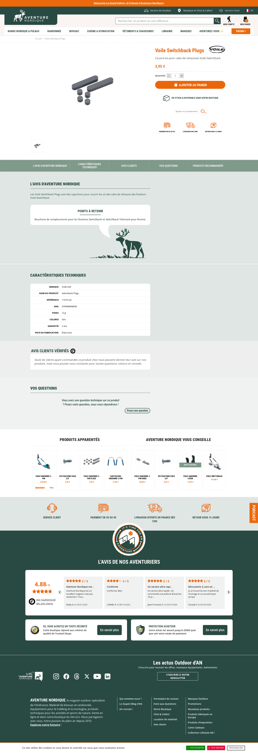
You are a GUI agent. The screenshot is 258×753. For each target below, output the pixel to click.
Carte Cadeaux (196, 727)
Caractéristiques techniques (89, 165)
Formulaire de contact (166, 698)
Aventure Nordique (47, 700)
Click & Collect (162, 713)
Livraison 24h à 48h (190, 131)
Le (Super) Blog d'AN (130, 703)
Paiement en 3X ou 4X (167, 131)
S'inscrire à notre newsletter (177, 676)
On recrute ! (126, 708)
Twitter (87, 676)
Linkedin (109, 676)
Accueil (38, 38)
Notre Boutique (162, 708)
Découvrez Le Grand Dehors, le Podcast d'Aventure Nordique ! (129, 3)
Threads (76, 676)
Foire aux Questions (165, 703)
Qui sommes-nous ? (130, 698)
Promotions (194, 703)
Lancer (217, 21)
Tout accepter (195, 748)
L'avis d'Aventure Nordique (50, 165)
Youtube (98, 676)
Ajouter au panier (193, 85)
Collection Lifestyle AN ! (201, 732)
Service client (52, 517)
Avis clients (160, 724)
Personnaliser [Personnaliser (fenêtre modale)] (236, 748)
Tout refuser (216, 748)
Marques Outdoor (198, 698)
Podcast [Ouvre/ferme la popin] (254, 513)
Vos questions (168, 165)
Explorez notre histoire (45, 724)
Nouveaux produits (199, 708)
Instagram (55, 676)
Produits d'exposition (200, 722)
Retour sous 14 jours (213, 131)
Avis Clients (129, 165)
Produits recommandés (208, 165)
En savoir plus (109, 630)
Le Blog (35, 676)
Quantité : (160, 75)
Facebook (65, 676)
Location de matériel (165, 719)
